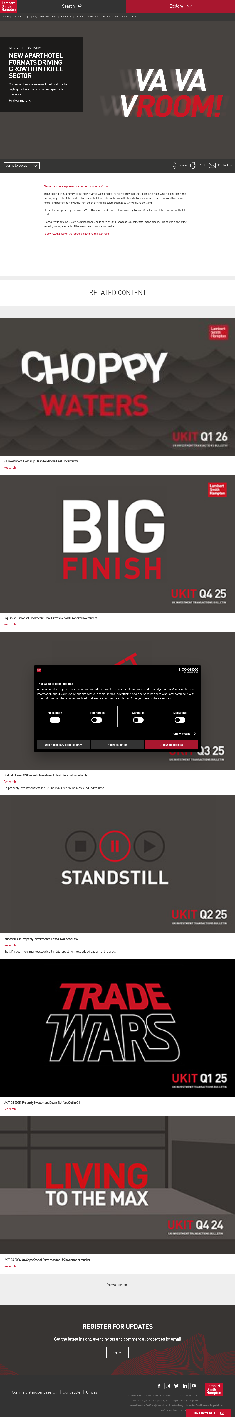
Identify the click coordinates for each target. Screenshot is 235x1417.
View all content (117, 1285)
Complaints (151, 1400)
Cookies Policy (138, 1400)
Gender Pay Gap (184, 1400)
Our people (79, 1392)
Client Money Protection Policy (169, 1405)
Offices (101, 1392)
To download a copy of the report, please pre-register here (76, 233)
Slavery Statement (166, 1400)
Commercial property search (37, 1392)
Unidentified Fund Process (197, 1405)
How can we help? (204, 1413)
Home (5, 16)
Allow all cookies (171, 744)
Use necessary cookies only (63, 744)
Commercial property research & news (35, 16)
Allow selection (117, 744)
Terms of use (191, 1395)
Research (66, 16)
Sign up (117, 1352)
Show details (182, 733)
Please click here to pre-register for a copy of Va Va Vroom (75, 186)
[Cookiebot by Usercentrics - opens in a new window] (182, 670)
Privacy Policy (172, 1410)
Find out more (20, 100)
